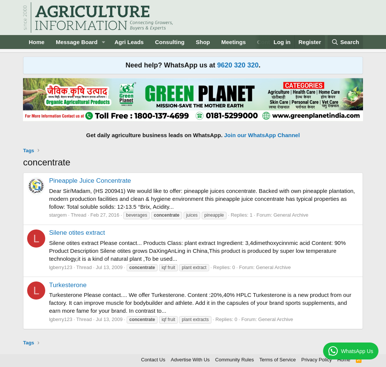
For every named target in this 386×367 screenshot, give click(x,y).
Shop (203, 42)
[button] (103, 42)
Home (36, 42)
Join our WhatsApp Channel (262, 135)
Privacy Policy (316, 359)
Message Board (77, 42)
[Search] (345, 42)
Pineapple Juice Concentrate (90, 180)
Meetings (233, 42)
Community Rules (234, 359)
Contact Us (153, 359)
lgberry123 (60, 267)
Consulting (169, 42)
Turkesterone (68, 285)
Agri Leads (129, 42)
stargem (58, 215)
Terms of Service (277, 359)
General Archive (290, 215)
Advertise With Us (190, 359)
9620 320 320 (238, 65)
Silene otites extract (77, 232)
